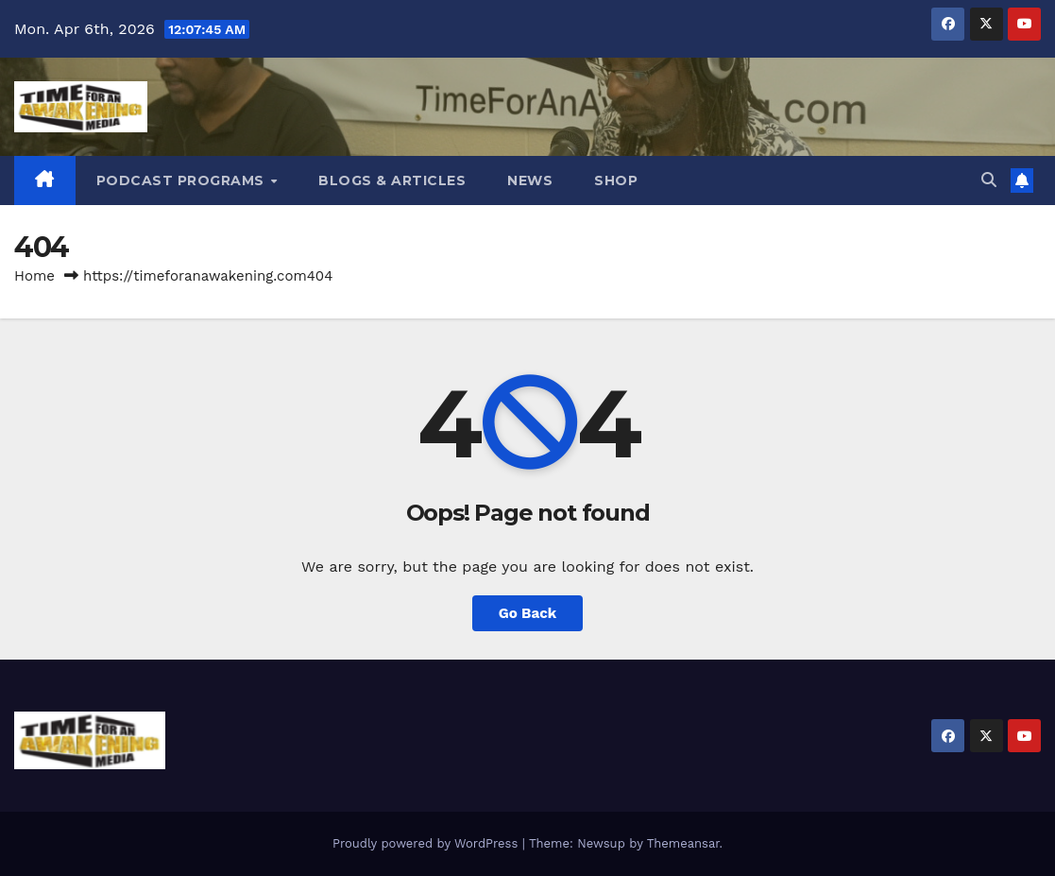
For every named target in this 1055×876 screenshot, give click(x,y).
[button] (988, 180)
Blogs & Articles (392, 180)
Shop (616, 180)
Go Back (528, 613)
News (530, 180)
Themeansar (683, 843)
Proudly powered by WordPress (427, 843)
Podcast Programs (182, 180)
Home (34, 275)
